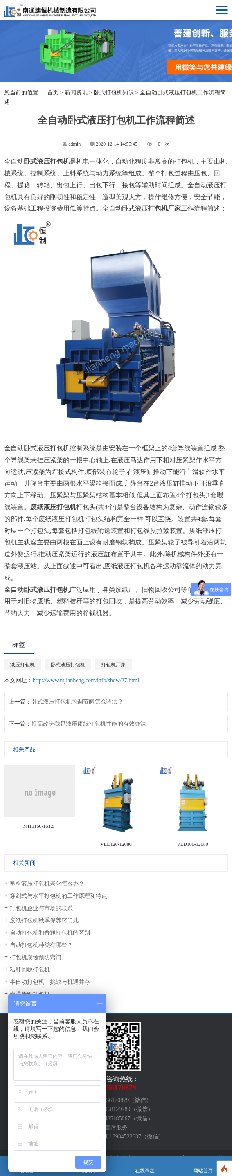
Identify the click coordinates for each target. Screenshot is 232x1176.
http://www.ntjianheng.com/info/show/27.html (86, 680)
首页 (53, 93)
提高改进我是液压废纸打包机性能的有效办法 (89, 724)
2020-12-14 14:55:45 (116, 144)
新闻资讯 (76, 93)
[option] (39, 799)
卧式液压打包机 (68, 665)
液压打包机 (22, 665)
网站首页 (203, 1166)
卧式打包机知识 (114, 93)
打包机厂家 (113, 665)
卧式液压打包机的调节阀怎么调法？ (77, 702)
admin (74, 144)
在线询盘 (145, 1166)
